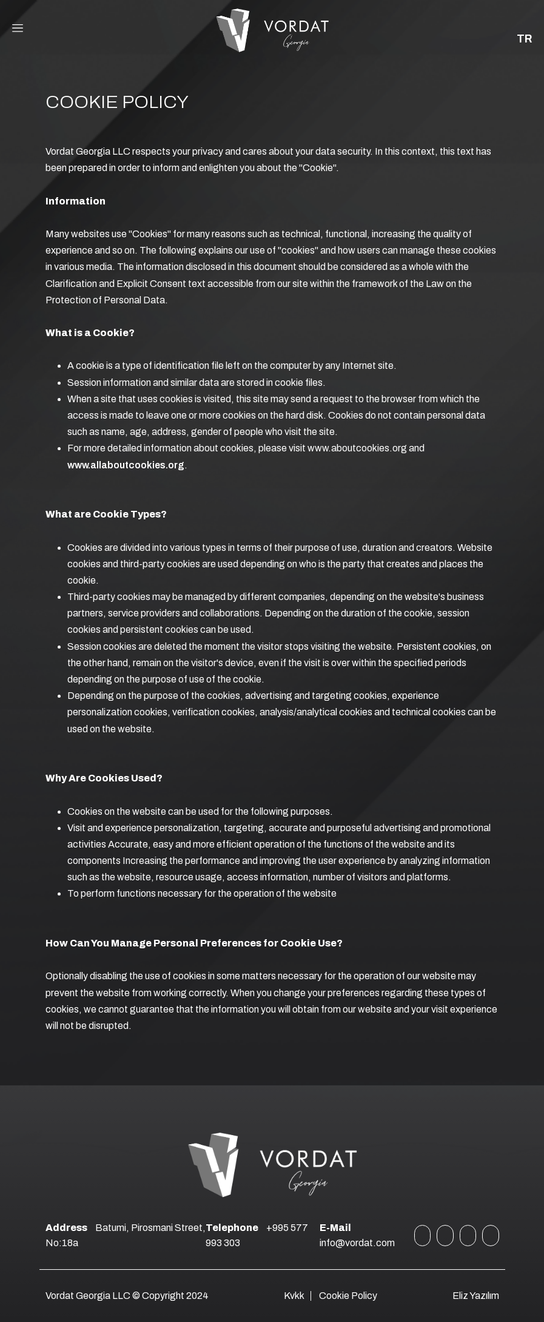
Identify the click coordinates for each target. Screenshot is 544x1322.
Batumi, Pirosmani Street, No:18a (125, 1236)
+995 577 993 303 (257, 1236)
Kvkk (294, 1296)
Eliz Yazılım (475, 1295)
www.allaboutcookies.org (125, 465)
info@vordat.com (357, 1236)
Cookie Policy (348, 1296)
